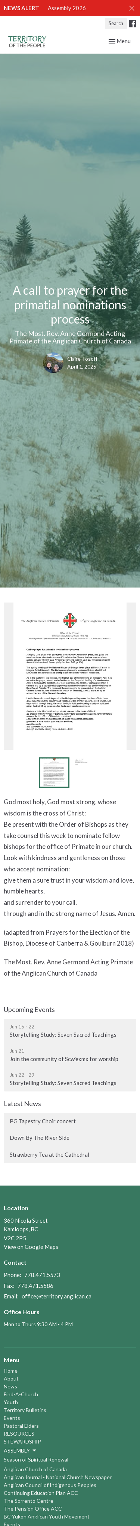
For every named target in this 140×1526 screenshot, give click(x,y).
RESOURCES (19, 1433)
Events (12, 1418)
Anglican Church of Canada (35, 1469)
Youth (11, 1402)
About (11, 1378)
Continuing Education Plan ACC (41, 1493)
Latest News (22, 1103)
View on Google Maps (31, 1246)
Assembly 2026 (67, 7)
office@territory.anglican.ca (56, 1296)
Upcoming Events (29, 1009)
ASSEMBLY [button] (20, 1450)
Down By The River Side (39, 1137)
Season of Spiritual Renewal (36, 1459)
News (10, 1386)
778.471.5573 (42, 1274)
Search (116, 23)
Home (11, 1370)
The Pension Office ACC (33, 1508)
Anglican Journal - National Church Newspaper (58, 1477)
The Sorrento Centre (28, 1501)
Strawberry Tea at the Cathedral (49, 1154)
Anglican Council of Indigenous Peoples (50, 1485)
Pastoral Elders (21, 1426)
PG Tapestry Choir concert (43, 1121)
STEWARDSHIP (22, 1441)
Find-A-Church (21, 1394)
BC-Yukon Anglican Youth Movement (47, 1516)
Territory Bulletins (25, 1410)
